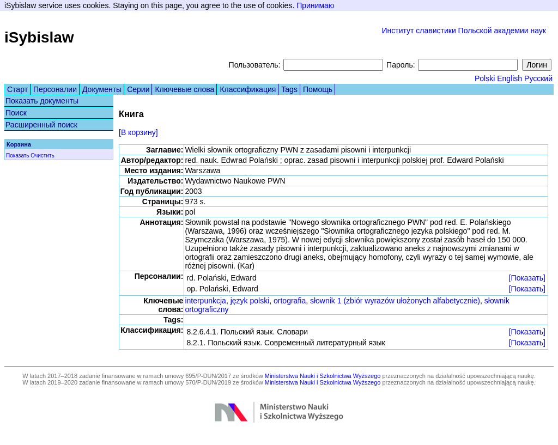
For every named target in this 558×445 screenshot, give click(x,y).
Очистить (42, 156)
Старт (17, 89)
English (509, 78)
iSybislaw (39, 37)
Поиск (16, 112)
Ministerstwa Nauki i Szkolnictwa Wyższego (323, 376)
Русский (538, 78)
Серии (138, 89)
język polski (250, 300)
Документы (102, 89)
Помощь (317, 89)
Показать (17, 156)
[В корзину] (138, 132)
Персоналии (55, 89)
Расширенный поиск (41, 124)
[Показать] (527, 277)
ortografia (290, 300)
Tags (289, 89)
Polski (485, 78)
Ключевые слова (184, 89)
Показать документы (41, 100)
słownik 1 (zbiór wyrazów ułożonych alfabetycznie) (395, 300)
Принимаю (315, 5)
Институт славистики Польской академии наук (463, 30)
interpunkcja (205, 300)
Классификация (248, 89)
